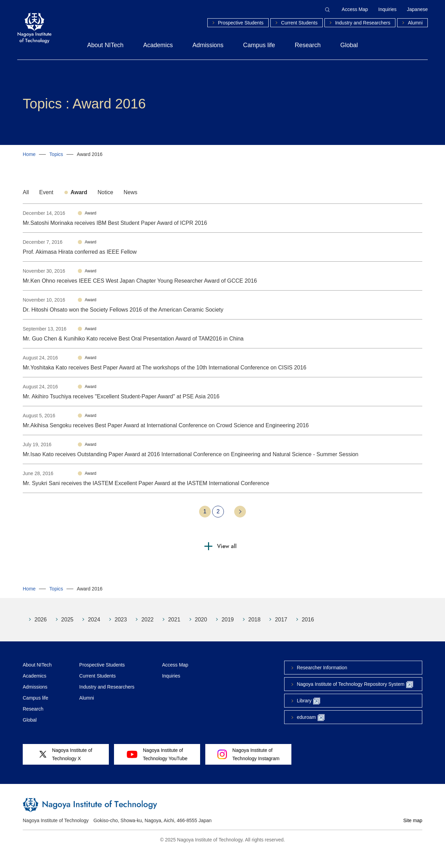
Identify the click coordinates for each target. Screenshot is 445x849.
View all (227, 546)
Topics (56, 154)
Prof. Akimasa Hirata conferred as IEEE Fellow (80, 252)
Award (79, 192)
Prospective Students (240, 22)
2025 (67, 619)
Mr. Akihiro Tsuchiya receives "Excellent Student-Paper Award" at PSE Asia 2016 (121, 396)
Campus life (259, 45)
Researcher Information (322, 667)
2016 (308, 619)
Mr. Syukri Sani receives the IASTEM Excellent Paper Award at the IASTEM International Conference (146, 483)
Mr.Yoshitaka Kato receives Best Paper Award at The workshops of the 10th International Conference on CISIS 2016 (164, 367)
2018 (254, 619)
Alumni (415, 22)
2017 (281, 619)
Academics (158, 45)
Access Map (355, 9)
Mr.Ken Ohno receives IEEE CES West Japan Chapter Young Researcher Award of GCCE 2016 (140, 281)
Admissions (208, 45)
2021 (174, 619)
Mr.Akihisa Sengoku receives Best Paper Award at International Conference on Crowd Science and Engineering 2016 (166, 425)
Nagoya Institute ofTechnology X (65, 754)
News (130, 192)
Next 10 (240, 511)
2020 (201, 619)
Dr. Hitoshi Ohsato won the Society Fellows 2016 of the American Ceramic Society (123, 310)
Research (308, 45)
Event (46, 192)
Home (29, 154)
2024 (94, 619)
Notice (105, 192)
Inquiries (387, 9)
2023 (121, 619)
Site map (412, 820)
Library (309, 701)
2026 (40, 619)
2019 (227, 619)
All (26, 192)
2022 (147, 619)
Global (349, 45)
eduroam (311, 717)
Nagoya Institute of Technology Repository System (355, 684)
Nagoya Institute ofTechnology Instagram (248, 754)
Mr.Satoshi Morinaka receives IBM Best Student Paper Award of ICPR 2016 (115, 223)
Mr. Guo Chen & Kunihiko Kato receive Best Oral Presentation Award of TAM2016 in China (133, 339)
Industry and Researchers (362, 22)
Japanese (417, 9)
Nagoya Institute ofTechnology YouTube (157, 754)
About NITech (105, 45)
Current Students (299, 22)
